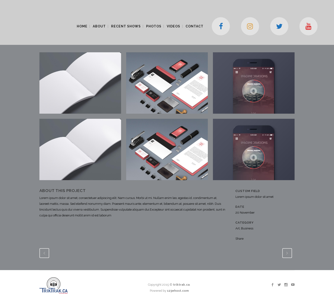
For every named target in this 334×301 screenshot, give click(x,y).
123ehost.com (178, 290)
